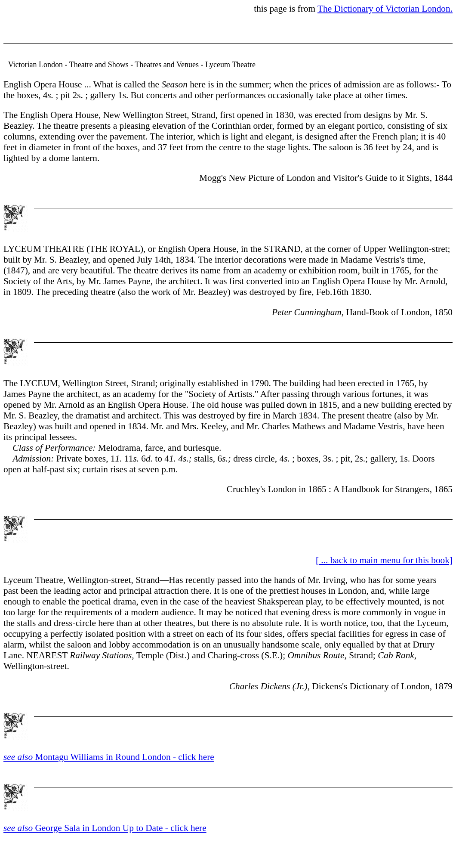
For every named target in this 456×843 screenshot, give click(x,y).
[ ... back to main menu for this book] (384, 560)
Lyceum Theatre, (34, 580)
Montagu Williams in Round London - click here (108, 757)
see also (19, 828)
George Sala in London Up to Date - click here (120, 828)
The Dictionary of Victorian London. (385, 8)
